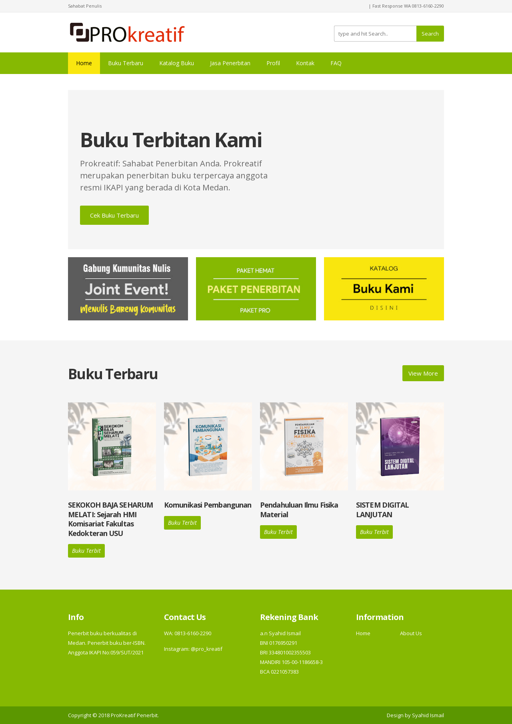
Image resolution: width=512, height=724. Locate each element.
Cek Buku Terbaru (114, 215)
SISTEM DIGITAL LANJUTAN (382, 509)
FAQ (336, 63)
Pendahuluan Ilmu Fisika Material (299, 509)
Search (430, 33)
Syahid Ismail (428, 715)
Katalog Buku (176, 63)
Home (84, 63)
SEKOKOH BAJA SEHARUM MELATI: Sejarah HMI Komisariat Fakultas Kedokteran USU (110, 519)
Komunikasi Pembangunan (207, 505)
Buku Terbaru (125, 63)
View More (423, 373)
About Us (411, 633)
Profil (273, 63)
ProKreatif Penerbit (134, 715)
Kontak (305, 63)
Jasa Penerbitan (230, 63)
